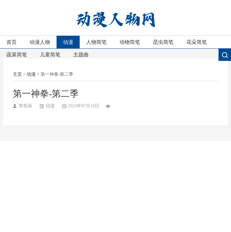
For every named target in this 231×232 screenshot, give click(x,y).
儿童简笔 (50, 54)
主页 (17, 74)
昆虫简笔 (163, 42)
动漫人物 (40, 42)
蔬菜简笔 (16, 54)
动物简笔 (130, 42)
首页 (11, 42)
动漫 (68, 42)
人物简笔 (96, 42)
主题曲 (81, 54)
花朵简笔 (196, 42)
